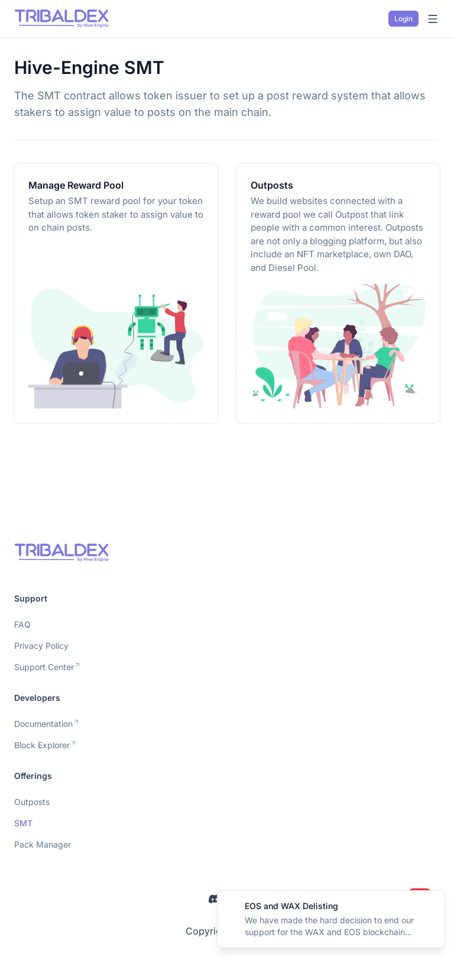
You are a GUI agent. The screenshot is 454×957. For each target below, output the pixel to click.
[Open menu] (432, 19)
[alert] (331, 919)
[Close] (429, 906)
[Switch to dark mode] (375, 18)
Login (403, 18)
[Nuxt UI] (61, 18)
